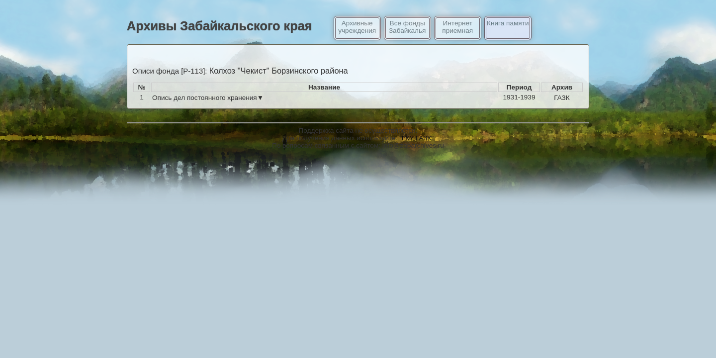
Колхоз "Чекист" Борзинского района (278, 70)
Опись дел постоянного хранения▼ (208, 97)
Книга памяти (508, 23)
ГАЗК (562, 97)
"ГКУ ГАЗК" (416, 138)
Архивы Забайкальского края (219, 26)
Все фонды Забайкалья (407, 26)
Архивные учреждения (357, 26)
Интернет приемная (457, 26)
